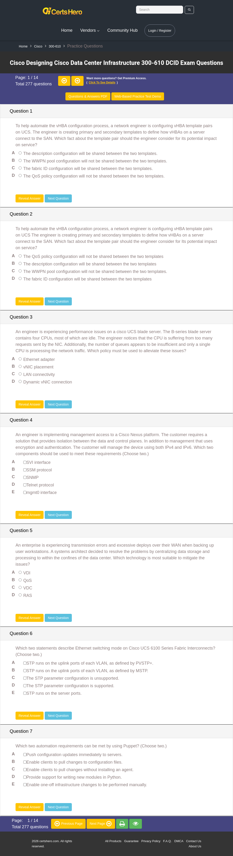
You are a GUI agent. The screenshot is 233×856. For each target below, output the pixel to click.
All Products (113, 841)
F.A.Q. (167, 841)
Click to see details (102, 82)
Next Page (101, 823)
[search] (189, 10)
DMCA (178, 841)
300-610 (55, 46)
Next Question (58, 198)
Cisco (38, 46)
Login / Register (159, 30)
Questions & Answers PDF (87, 96)
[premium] (122, 824)
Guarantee (131, 841)
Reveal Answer (29, 198)
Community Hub (122, 30)
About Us (195, 846)
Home (66, 30)
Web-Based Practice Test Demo (137, 96)
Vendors (90, 30)
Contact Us (193, 841)
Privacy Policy (150, 841)
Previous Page (68, 823)
